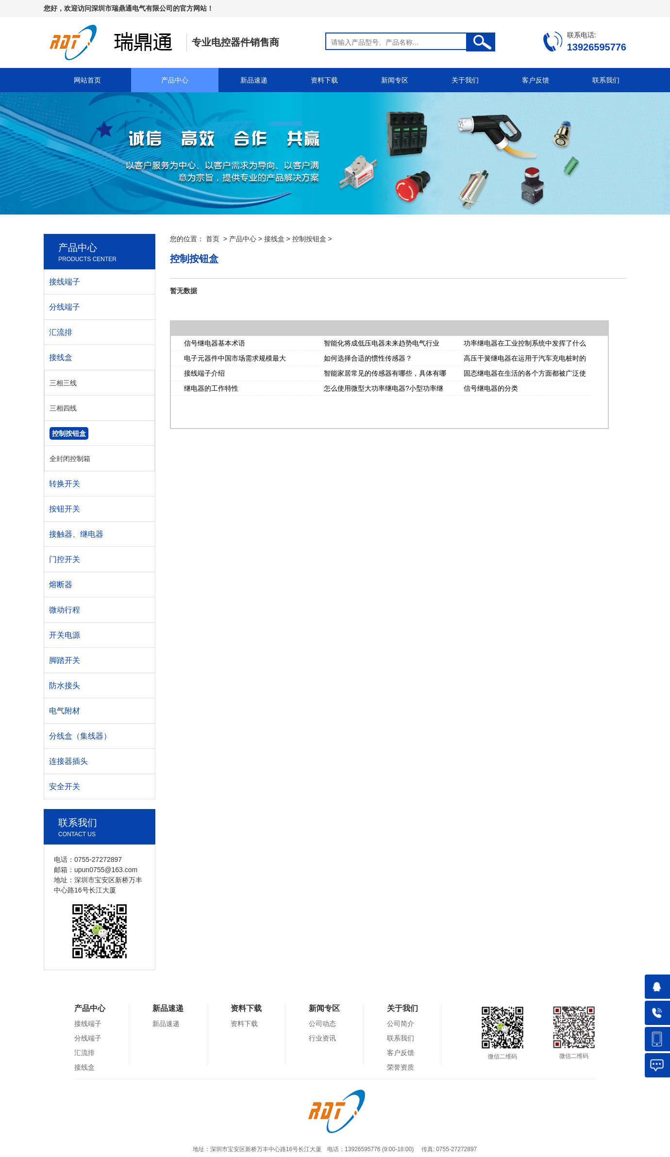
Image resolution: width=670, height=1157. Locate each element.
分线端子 (64, 307)
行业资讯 (322, 1038)
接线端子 (64, 282)
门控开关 (64, 559)
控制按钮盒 (309, 239)
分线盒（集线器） (80, 736)
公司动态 (322, 1023)
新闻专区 (394, 80)
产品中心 (174, 80)
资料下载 (324, 80)
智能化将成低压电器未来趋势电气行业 (381, 343)
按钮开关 (64, 509)
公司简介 (400, 1023)
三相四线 (63, 408)
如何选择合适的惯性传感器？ (368, 358)
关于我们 (465, 80)
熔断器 (60, 584)
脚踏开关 (64, 660)
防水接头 (64, 685)
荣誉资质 (400, 1067)
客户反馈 (535, 80)
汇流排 (60, 332)
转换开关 (64, 483)
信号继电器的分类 (491, 388)
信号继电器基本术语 (214, 343)
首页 (212, 239)
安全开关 (64, 786)
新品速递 (254, 80)
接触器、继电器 (76, 534)
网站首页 (87, 80)
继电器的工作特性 (211, 388)
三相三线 (63, 383)
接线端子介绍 (204, 373)
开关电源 (64, 635)
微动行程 (64, 610)
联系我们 (606, 80)
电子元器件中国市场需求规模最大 (235, 358)
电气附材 (64, 711)
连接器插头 (68, 761)
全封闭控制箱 (70, 459)
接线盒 (274, 239)
